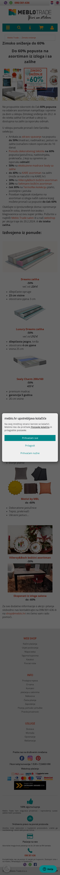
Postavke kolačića (39, 427)
